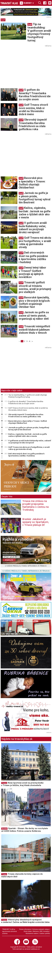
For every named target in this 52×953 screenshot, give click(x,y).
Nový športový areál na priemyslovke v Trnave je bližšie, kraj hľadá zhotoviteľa (22, 784)
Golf (3, 20)
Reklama (36, 931)
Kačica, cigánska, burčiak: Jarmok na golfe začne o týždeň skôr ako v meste (34, 212)
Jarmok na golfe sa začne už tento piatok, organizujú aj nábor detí (34, 315)
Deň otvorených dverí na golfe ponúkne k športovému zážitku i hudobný (33, 257)
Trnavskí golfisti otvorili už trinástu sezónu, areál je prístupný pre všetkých (35, 287)
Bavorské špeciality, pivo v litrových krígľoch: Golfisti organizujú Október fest (34, 302)
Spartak (4, 828)
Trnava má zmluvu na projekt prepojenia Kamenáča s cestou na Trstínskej (35, 505)
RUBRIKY (27, 3)
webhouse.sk (35, 949)
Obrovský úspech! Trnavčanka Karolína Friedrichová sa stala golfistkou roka (33, 124)
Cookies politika (45, 933)
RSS (41, 931)
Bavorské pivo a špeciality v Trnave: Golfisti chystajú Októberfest (32, 182)
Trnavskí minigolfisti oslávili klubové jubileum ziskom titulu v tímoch (34, 329)
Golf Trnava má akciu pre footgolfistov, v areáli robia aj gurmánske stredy (35, 242)
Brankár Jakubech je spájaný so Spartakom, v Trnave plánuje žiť (35, 522)
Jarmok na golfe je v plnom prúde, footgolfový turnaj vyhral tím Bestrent (34, 197)
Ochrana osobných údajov (40, 929)
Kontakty (46, 931)
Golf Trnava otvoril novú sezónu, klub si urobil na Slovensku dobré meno (33, 109)
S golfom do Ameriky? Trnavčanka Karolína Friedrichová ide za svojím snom (34, 94)
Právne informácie (25, 929)
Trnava (4, 783)
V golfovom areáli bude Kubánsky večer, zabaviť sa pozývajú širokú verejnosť (33, 227)
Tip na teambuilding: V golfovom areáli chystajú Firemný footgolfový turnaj (39, 32)
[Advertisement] (24, 67)
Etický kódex (28, 931)
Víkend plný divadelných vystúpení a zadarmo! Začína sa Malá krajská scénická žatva (25, 921)
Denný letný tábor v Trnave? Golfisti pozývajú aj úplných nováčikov (32, 272)
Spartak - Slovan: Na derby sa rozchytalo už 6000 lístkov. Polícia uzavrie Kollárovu (24, 829)
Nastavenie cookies (32, 933)
